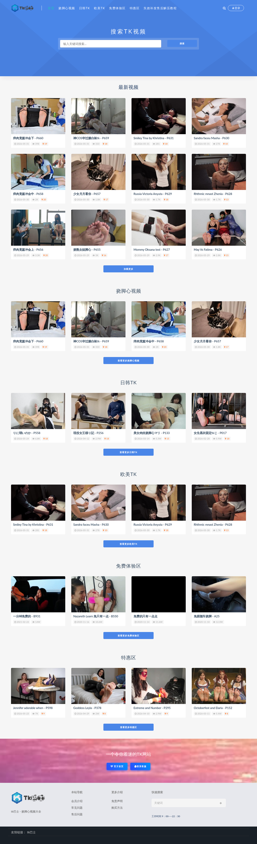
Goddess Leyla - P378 (87, 708)
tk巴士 (31, 832)
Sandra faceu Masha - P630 (211, 138)
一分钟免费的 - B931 (26, 616)
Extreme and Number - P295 (152, 708)
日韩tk (84, 8)
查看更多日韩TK (128, 452)
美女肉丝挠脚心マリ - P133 (152, 433)
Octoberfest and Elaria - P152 (213, 708)
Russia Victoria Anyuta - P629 (153, 194)
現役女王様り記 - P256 (88, 433)
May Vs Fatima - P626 (208, 249)
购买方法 (117, 807)
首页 (51, 8)
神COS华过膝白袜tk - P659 (91, 138)
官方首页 (117, 766)
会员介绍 (77, 801)
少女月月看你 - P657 (87, 194)
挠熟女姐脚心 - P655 (87, 249)
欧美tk (99, 8)
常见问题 (77, 807)
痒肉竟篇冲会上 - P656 (28, 249)
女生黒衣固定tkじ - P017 (210, 433)
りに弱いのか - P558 (26, 433)
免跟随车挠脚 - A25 (206, 616)
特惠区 (135, 8)
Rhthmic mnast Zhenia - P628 (213, 194)
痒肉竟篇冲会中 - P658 (28, 194)
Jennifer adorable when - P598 (33, 708)
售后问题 (77, 814)
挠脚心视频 (66, 8)
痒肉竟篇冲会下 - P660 (28, 138)
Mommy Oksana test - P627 (152, 249)
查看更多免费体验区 (128, 635)
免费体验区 (117, 8)
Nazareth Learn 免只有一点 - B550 (95, 616)
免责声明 (117, 801)
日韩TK (128, 382)
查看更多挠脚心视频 (128, 360)
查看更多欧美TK (128, 544)
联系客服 (140, 766)
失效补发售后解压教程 (160, 8)
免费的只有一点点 (145, 616)
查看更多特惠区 (128, 727)
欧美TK (128, 474)
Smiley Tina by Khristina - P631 (154, 138)
